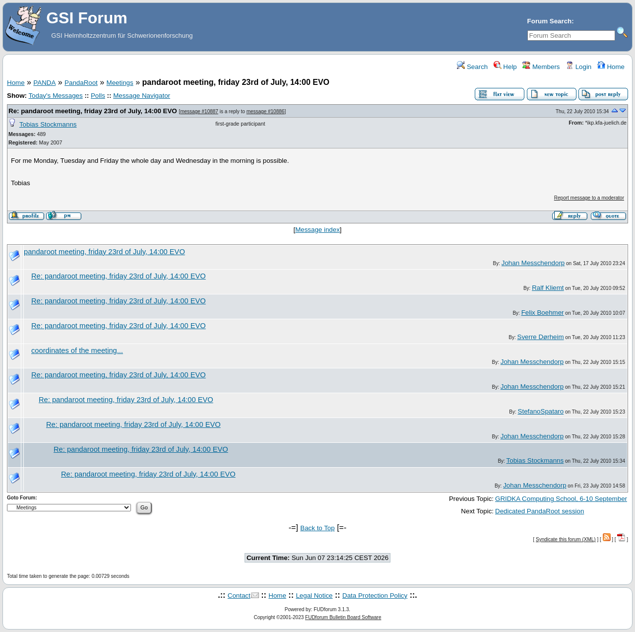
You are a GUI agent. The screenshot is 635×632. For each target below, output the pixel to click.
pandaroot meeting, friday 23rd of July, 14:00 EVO (104, 252)
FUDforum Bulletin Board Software (343, 617)
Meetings (120, 82)
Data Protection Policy (374, 595)
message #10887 (199, 111)
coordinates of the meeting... (77, 350)
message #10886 (266, 111)
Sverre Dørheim (540, 337)
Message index (317, 229)
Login (578, 66)
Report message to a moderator (589, 198)
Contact (239, 595)
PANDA (44, 82)
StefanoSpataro (541, 411)
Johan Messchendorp (533, 263)
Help (505, 66)
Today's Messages (55, 95)
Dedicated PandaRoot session (539, 511)
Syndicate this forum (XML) (566, 539)
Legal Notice (314, 595)
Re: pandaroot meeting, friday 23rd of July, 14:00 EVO (92, 111)
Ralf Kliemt (548, 287)
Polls (98, 95)
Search (472, 66)
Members (541, 66)
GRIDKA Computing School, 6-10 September (561, 498)
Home (611, 66)
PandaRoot (81, 82)
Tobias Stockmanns (48, 124)
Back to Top (317, 528)
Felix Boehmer (542, 312)
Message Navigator (141, 95)
